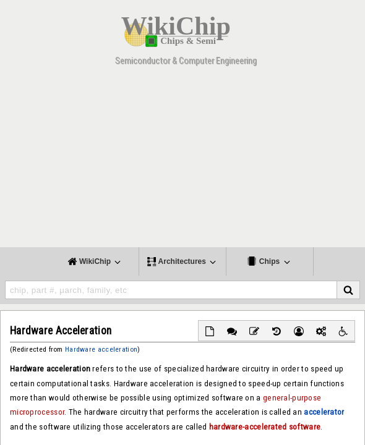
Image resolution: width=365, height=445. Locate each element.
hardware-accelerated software (265, 426)
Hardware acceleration (101, 349)
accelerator (324, 412)
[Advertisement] (182, 160)
